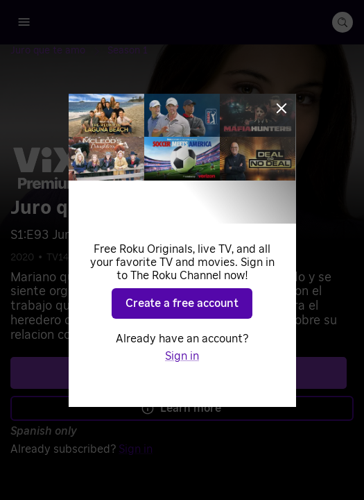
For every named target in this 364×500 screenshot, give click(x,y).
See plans (178, 372)
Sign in (136, 449)
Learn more (181, 408)
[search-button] (342, 22)
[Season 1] (127, 51)
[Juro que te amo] (58, 51)
